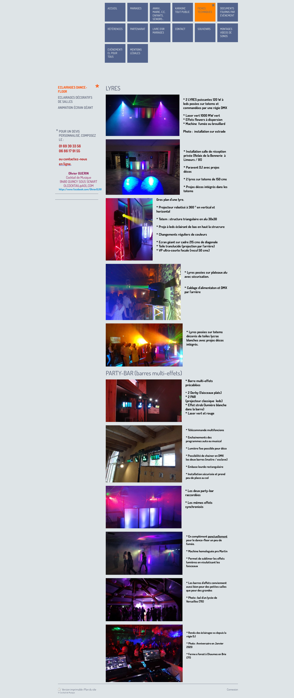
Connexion (232, 689)
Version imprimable (70, 689)
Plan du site (90, 689)
